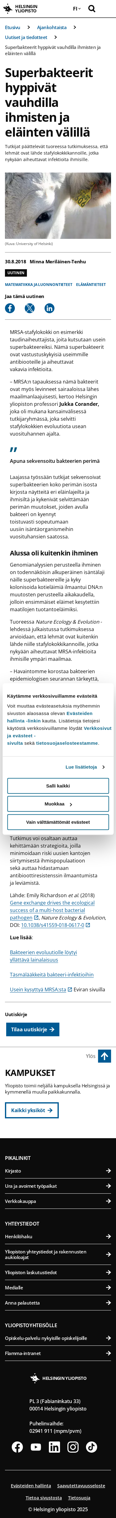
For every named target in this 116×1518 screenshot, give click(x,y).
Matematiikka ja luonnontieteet (38, 284)
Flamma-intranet (58, 1353)
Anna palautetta (58, 1303)
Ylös (91, 1056)
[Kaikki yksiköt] (32, 1110)
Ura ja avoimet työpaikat (58, 1186)
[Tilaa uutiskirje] (33, 1029)
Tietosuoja (79, 1498)
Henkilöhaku (58, 1236)
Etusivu (12, 27)
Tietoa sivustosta (44, 1498)
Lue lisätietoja (81, 767)
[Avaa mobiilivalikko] (107, 8)
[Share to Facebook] (10, 308)
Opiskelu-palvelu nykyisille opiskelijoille (58, 1338)
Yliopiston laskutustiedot (58, 1272)
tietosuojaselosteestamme (67, 743)
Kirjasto (58, 1171)
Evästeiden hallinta (31, 1486)
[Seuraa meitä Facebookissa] (17, 1447)
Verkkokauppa (58, 1201)
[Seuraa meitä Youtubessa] (35, 1447)
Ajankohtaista (52, 27)
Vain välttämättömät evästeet (58, 822)
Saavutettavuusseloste (81, 1486)
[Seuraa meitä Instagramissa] (73, 1447)
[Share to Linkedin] (49, 308)
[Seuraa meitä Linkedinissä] (54, 1447)
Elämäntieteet (91, 284)
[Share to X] (30, 308)
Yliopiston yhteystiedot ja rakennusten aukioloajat (58, 1254)
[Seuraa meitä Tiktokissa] (91, 1447)
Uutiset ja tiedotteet (26, 37)
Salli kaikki (58, 785)
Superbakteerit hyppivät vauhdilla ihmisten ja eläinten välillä (53, 50)
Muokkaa (58, 803)
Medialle (58, 1287)
